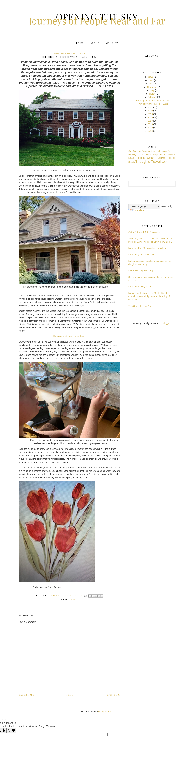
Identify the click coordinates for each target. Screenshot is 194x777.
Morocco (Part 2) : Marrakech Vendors (147, 248)
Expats (171, 151)
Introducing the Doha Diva (141, 254)
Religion (172, 158)
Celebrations (148, 151)
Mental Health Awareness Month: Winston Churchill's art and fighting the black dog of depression (149, 296)
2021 (150, 107)
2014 (150, 131)
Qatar (150, 157)
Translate (136, 210)
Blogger (166, 323)
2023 (150, 80)
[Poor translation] (11, 730)
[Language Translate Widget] (144, 206)
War (164, 161)
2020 (150, 110)
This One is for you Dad (140, 306)
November (152, 87)
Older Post (26, 694)
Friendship (152, 154)
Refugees (160, 158)
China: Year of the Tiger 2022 (153, 104)
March (152, 94)
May (152, 90)
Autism (137, 151)
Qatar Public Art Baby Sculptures (144, 232)
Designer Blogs (105, 711)
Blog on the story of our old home (69, 336)
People (140, 157)
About (95, 43)
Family (132, 154)
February (152, 97)
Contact (112, 43)
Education (162, 151)
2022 (150, 83)
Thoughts (74, 599)
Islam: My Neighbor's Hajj (140, 270)
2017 (150, 121)
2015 (150, 127)
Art (130, 151)
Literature (171, 155)
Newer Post (113, 694)
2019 (150, 114)
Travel (156, 162)
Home (80, 43)
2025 (150, 77)
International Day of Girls (140, 286)
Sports (131, 162)
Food (140, 154)
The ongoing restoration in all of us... (153, 100)
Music (131, 158)
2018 (150, 117)
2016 (150, 124)
